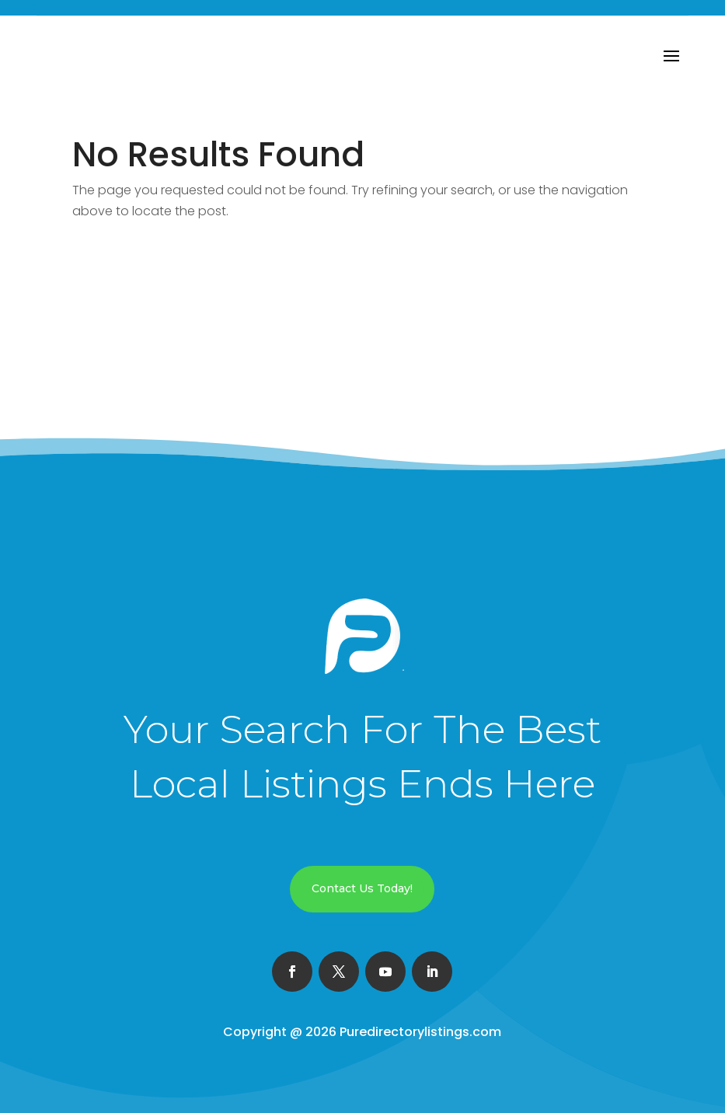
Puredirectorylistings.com (420, 1032)
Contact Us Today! (362, 888)
